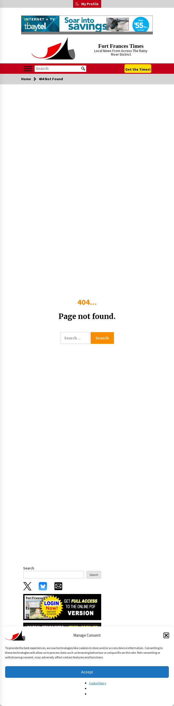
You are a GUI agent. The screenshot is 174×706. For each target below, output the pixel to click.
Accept (87, 672)
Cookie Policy (97, 683)
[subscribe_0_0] (62, 606)
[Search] (60, 68)
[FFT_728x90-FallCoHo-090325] (87, 24)
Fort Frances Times (121, 46)
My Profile (90, 4)
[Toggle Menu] (28, 68)
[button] (166, 635)
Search (28, 568)
